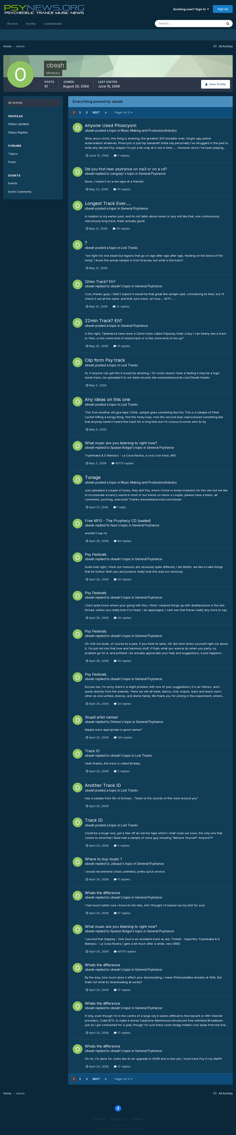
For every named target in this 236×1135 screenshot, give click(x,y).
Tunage (93, 477)
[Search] (174, 23)
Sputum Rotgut (121, 447)
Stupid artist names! (101, 717)
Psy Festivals (95, 554)
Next (96, 112)
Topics (13, 153)
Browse (12, 23)
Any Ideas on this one (107, 399)
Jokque (116, 863)
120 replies (123, 737)
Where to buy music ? (103, 859)
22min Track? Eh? (100, 281)
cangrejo (117, 173)
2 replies (122, 771)
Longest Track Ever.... (108, 203)
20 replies (121, 228)
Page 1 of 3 (123, 112)
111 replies (122, 189)
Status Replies (18, 132)
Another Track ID (103, 785)
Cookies (137, 1119)
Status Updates (18, 124)
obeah (89, 130)
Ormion (115, 722)
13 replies (121, 306)
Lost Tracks (129, 248)
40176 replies (123, 463)
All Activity (15, 102)
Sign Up (223, 9)
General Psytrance (152, 173)
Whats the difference (102, 893)
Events (12, 183)
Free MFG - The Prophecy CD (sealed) (118, 520)
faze (113, 525)
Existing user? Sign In (191, 9)
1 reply (119, 507)
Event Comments (20, 191)
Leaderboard (53, 23)
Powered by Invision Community (118, 1128)
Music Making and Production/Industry (149, 130)
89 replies (122, 541)
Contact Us (118, 1119)
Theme (99, 1119)
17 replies (122, 913)
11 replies (122, 879)
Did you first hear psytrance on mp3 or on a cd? (126, 169)
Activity (31, 23)
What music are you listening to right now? (121, 443)
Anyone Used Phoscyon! (110, 125)
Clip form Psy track (105, 360)
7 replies (122, 155)
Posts (12, 162)
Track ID (92, 751)
